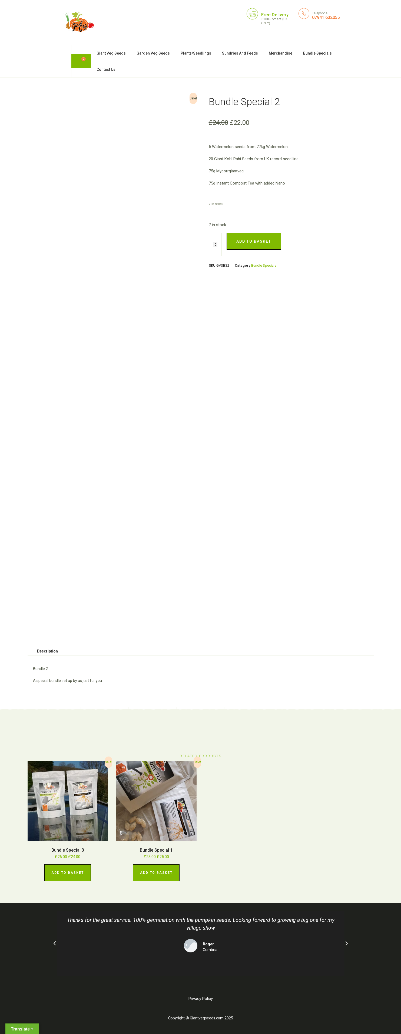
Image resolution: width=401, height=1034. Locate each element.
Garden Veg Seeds (153, 53)
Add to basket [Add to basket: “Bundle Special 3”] (67, 873)
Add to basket (253, 241)
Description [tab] (47, 651)
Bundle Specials (317, 53)
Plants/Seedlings (196, 53)
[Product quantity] (215, 244)
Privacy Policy (200, 998)
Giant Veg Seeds (111, 53)
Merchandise (280, 53)
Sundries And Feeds (240, 53)
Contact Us (106, 69)
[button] (54, 943)
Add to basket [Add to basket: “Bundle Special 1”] (156, 873)
